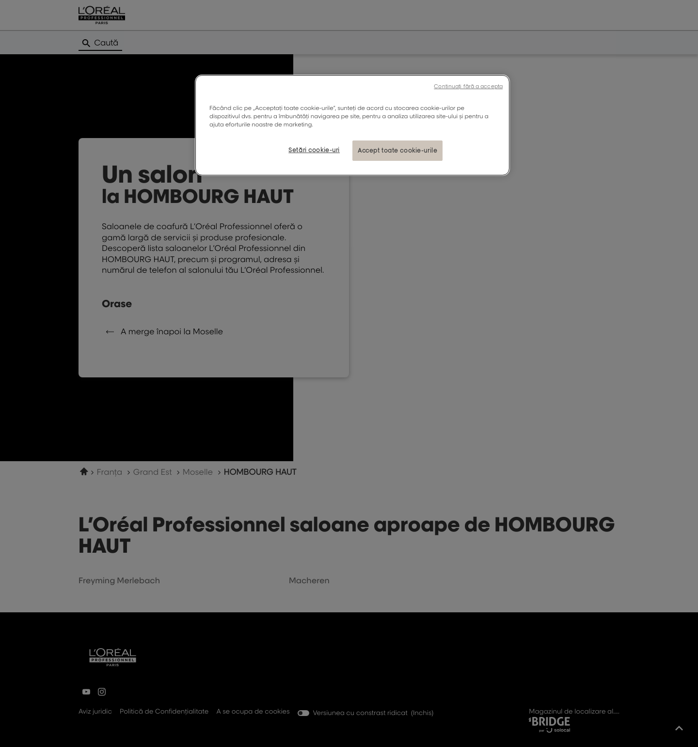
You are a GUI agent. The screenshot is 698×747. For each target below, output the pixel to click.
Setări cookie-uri (314, 150)
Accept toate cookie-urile (397, 150)
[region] (352, 125)
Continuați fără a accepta (468, 86)
